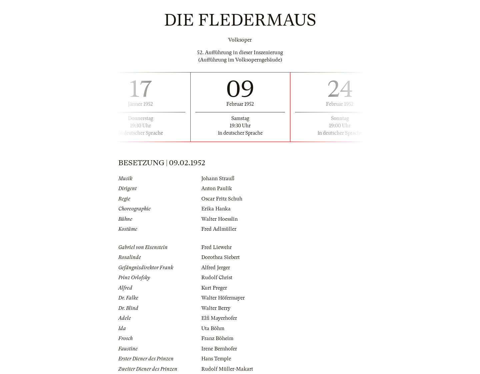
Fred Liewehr (216, 247)
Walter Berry (215, 308)
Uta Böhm (212, 328)
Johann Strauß (217, 179)
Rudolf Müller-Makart (227, 369)
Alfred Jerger (215, 268)
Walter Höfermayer (223, 298)
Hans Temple (216, 359)
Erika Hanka (216, 209)
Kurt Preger (214, 288)
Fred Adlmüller (218, 229)
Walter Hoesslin (219, 219)
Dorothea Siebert (220, 257)
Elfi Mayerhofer (219, 318)
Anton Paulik (216, 188)
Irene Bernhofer (219, 349)
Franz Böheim (217, 338)
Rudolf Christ (216, 278)
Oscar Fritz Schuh (221, 199)
